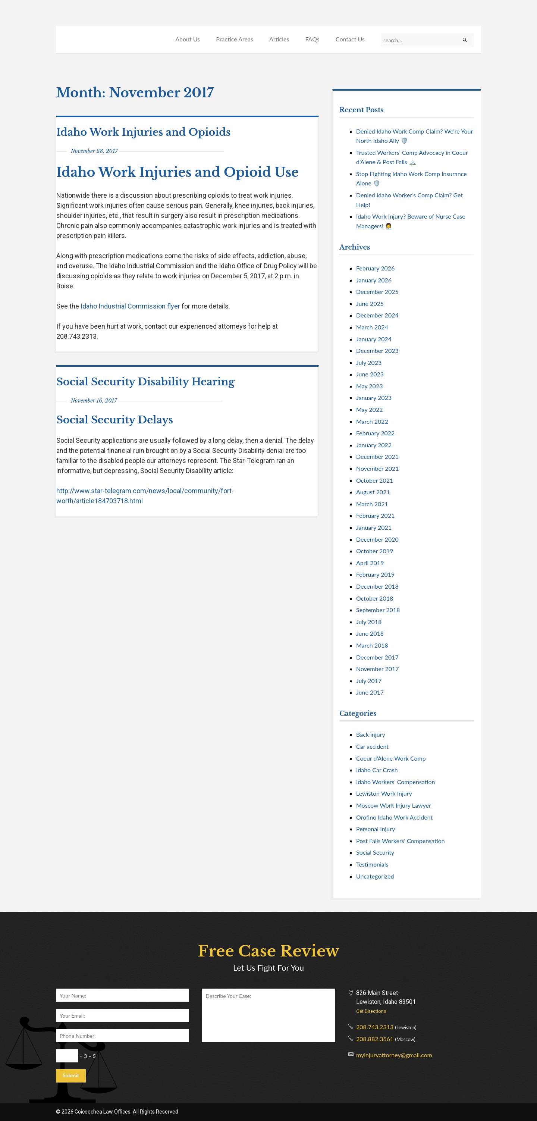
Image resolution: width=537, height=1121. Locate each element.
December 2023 (377, 350)
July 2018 (368, 621)
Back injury (370, 734)
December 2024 (377, 315)
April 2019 (370, 562)
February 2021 (375, 515)
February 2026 (375, 268)
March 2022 (372, 421)
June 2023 (370, 374)
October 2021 (374, 480)
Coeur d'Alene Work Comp (391, 758)
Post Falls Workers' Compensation (400, 840)
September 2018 (378, 609)
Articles (279, 39)
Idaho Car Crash (377, 769)
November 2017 (377, 668)
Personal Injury (375, 828)
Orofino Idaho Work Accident (394, 817)
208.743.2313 (374, 1026)
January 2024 (374, 338)
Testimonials (372, 864)
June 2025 (370, 303)
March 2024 (372, 327)
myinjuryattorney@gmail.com (394, 1054)
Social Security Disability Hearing (145, 382)
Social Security (375, 852)
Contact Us (350, 39)
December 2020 (377, 539)
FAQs (312, 39)
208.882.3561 (374, 1038)
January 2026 (374, 280)
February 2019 (375, 574)
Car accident (372, 746)
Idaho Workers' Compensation (395, 781)
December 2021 (377, 456)
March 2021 (372, 503)
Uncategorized (375, 876)
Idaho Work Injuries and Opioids (143, 132)
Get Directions (371, 1011)
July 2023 (368, 362)
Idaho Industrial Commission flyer (130, 306)
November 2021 (377, 468)
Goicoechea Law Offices (107, 31)
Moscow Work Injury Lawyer (393, 805)
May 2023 (369, 385)
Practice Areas (234, 39)
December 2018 (377, 586)
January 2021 (374, 527)
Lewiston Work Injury (384, 793)
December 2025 (377, 291)
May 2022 (369, 409)
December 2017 (377, 657)
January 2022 (374, 444)
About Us (187, 39)
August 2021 (373, 491)
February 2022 (375, 432)
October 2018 (374, 598)
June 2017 (370, 692)
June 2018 (370, 633)
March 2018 (372, 645)
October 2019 (374, 550)
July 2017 (368, 680)
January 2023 (374, 397)
